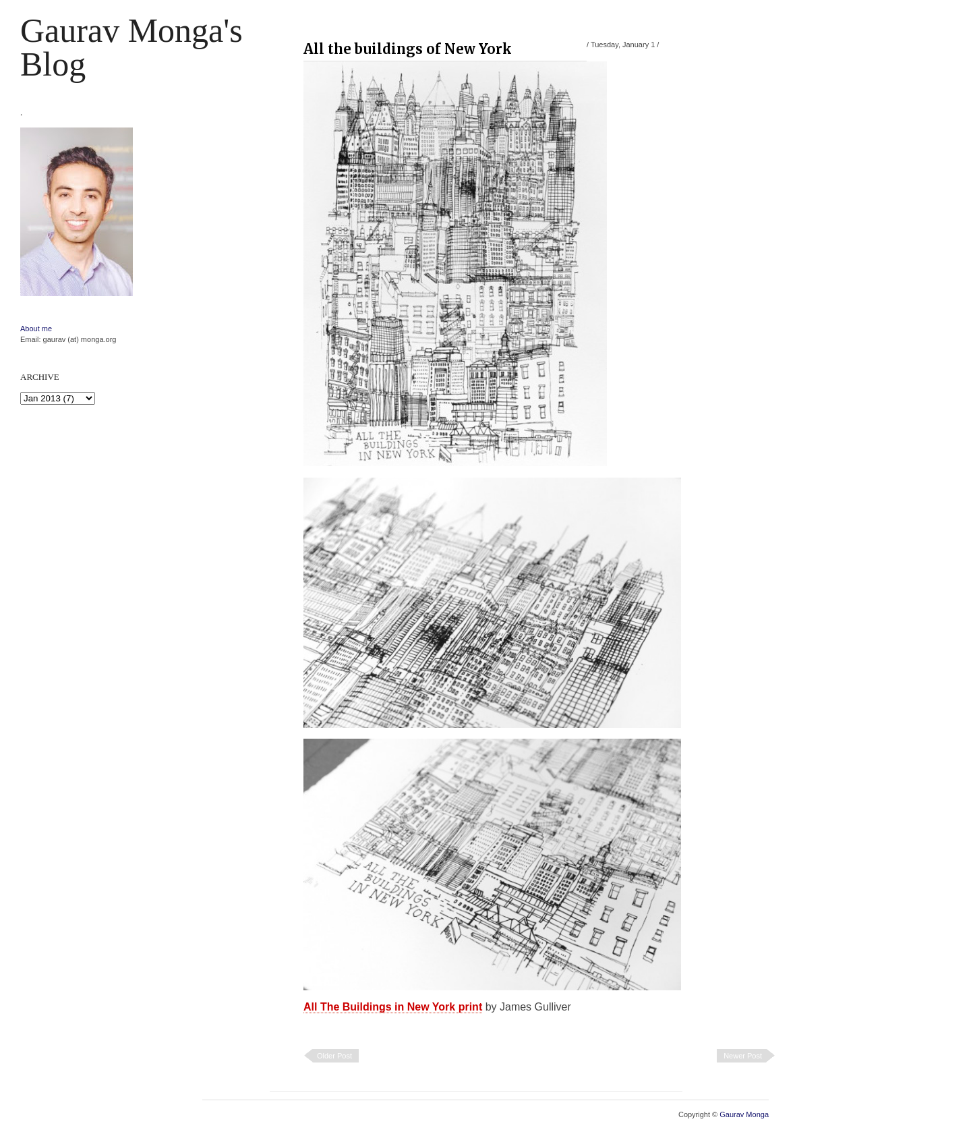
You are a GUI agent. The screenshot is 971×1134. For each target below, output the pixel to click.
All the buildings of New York (407, 48)
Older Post (334, 1056)
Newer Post (743, 1056)
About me (36, 328)
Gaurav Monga (744, 1114)
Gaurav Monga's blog (131, 47)
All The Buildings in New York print (392, 1007)
